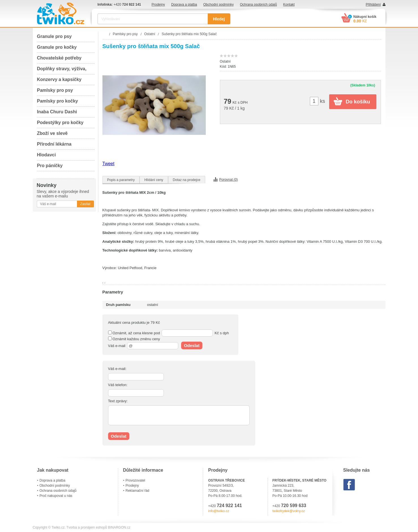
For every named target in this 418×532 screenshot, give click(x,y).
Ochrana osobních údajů (258, 5)
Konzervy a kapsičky (59, 79)
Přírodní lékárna (54, 144)
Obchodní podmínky (218, 5)
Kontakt (289, 5)
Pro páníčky (50, 165)
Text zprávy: (118, 401)
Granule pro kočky (57, 47)
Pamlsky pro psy (55, 90)
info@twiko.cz (218, 511)
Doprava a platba (184, 5)
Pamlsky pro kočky (57, 101)
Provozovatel (135, 480)
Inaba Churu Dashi (57, 111)
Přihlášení (373, 5)
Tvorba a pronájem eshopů (87, 527)
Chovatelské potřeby (59, 58)
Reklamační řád (137, 491)
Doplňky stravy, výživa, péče (62, 70)
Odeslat (192, 345)
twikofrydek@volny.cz (289, 511)
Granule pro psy (54, 36)
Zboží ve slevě (52, 133)
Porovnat (228, 180)
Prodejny (158, 5)
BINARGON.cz (119, 527)
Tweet (108, 163)
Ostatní (225, 61)
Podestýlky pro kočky (60, 122)
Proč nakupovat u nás (56, 496)
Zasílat (85, 204)
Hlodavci (46, 154)
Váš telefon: (118, 385)
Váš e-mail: (117, 369)
